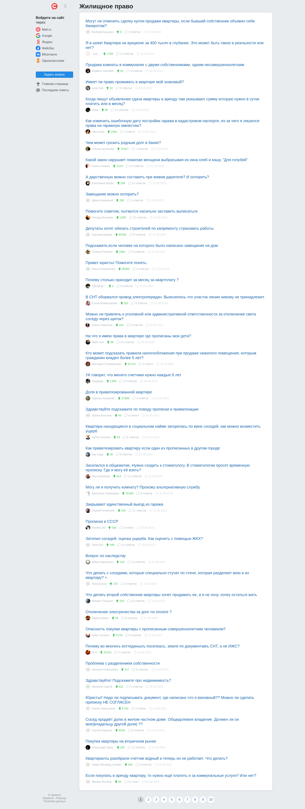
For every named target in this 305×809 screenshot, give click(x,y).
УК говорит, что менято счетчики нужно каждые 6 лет (133, 375)
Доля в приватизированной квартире (119, 392)
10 (211, 799)
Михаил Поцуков (99, 601)
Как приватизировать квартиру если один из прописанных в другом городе (153, 448)
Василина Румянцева (102, 493)
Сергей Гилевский (100, 510)
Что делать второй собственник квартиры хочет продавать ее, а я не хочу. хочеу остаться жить (171, 595)
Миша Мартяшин (99, 562)
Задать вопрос (54, 74)
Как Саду (94, 454)
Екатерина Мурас (100, 183)
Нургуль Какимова (100, 398)
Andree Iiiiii (95, 527)
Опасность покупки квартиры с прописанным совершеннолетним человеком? (155, 629)
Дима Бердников (99, 200)
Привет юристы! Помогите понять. (116, 263)
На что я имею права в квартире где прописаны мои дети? (138, 336)
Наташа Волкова (99, 217)
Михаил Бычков (99, 781)
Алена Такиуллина (100, 708)
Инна (92, 110)
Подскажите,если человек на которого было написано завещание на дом (152, 245)
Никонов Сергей (99, 686)
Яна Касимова (98, 476)
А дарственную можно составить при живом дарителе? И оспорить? (147, 177)
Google (44, 35)
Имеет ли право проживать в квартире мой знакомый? (135, 82)
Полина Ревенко (99, 251)
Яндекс (44, 42)
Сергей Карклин (99, 730)
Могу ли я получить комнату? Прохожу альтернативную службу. (143, 487)
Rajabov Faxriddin (100, 71)
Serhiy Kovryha (98, 437)
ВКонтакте (46, 54)
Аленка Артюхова (100, 149)
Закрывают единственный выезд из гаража (124, 504)
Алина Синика (98, 166)
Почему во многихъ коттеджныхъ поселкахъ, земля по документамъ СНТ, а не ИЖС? (163, 646)
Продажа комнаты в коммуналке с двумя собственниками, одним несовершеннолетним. (165, 65)
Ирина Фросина (99, 415)
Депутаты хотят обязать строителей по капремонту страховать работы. (150, 228)
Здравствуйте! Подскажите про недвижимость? (128, 680)
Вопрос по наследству (106, 556)
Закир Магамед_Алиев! (103, 764)
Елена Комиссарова (101, 303)
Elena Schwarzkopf (100, 269)
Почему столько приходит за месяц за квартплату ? (132, 280)
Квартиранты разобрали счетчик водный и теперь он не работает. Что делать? (157, 758)
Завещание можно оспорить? (112, 194)
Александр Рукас (100, 747)
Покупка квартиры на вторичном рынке (121, 741)
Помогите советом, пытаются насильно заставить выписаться (141, 211)
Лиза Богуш (96, 583)
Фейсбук (45, 48)
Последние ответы (52, 90)
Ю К (91, 652)
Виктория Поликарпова (103, 364)
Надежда (94, 381)
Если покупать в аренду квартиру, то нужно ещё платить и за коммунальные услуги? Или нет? (171, 775)
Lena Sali (94, 88)
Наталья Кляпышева (102, 669)
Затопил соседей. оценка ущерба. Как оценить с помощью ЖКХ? (144, 538)
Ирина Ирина (97, 618)
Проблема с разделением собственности (123, 663)
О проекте (54, 795)
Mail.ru (43, 29)
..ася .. (93, 53)
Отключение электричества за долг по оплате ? (129, 612)
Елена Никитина (99, 325)
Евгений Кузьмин (99, 32)
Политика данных (54, 801)
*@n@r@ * (95, 286)
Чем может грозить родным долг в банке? (123, 142)
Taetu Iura (95, 342)
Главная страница (52, 84)
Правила (48, 798)
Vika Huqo (95, 131)
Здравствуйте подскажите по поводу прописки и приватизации (142, 409)
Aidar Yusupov (97, 635)
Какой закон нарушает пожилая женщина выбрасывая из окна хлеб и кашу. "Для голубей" (167, 160)
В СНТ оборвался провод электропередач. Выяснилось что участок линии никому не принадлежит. (175, 297)
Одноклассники (50, 60)
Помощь (61, 798)
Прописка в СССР (102, 521)
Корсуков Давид (99, 234)
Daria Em (94, 544)
